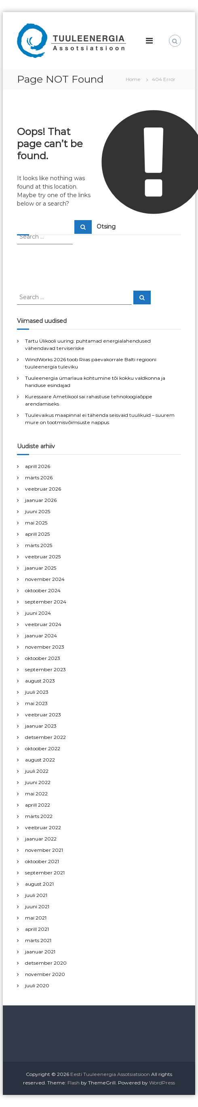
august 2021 (39, 884)
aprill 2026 (37, 466)
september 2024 (45, 602)
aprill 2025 (37, 534)
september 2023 (45, 669)
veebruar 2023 (43, 715)
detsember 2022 (45, 737)
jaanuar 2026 (41, 500)
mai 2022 (36, 794)
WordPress (162, 1083)
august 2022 (40, 760)
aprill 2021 (37, 929)
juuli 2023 (36, 692)
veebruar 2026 (43, 489)
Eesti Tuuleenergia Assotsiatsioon (110, 1074)
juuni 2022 (38, 782)
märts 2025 (38, 545)
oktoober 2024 (43, 590)
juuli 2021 (36, 895)
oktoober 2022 (42, 748)
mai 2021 (35, 918)
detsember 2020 (46, 963)
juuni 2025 (37, 511)
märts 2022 (39, 816)
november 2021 (44, 850)
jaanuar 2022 (41, 839)
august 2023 (40, 681)
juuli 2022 (36, 771)
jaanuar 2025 (40, 568)
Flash (73, 1083)
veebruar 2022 (43, 827)
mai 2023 (36, 703)
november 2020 (45, 974)
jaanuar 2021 (40, 952)
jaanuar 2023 (41, 726)
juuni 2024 (38, 613)
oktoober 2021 (42, 861)
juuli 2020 (37, 985)
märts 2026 (39, 477)
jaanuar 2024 (41, 636)
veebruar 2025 (43, 557)
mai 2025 (36, 523)
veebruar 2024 (43, 624)
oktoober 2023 (42, 658)
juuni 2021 (37, 906)
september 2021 (45, 873)
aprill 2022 (37, 805)
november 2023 (44, 647)
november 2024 (45, 579)
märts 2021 (38, 940)
